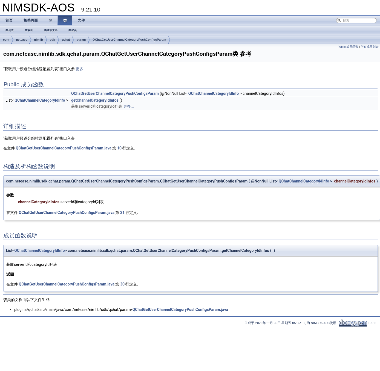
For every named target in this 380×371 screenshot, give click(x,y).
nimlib (38, 39)
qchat (66, 39)
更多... (81, 69)
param (81, 39)
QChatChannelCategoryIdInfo (213, 93)
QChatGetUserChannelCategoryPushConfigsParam (129, 39)
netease (21, 39)
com (6, 39)
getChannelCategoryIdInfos (95, 100)
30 (122, 284)
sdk (52, 39)
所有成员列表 (370, 47)
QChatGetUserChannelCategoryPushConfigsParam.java (63, 148)
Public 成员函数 (348, 47)
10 (119, 148)
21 (122, 212)
